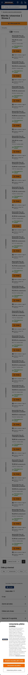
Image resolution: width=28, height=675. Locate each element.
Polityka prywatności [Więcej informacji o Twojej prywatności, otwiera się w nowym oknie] (20, 655)
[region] (14, 648)
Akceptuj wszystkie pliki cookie (14, 660)
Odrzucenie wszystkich (14, 665)
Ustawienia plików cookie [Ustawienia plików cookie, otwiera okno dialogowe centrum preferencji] (14, 670)
